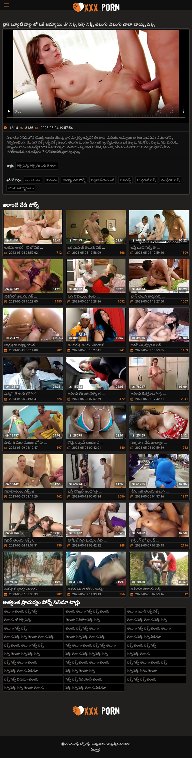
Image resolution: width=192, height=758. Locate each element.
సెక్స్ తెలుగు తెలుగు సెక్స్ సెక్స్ (24, 645)
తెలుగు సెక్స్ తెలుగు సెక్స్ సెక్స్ (147, 620)
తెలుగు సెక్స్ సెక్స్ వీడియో (144, 637)
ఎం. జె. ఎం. (33, 180)
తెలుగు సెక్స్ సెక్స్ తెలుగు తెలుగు (149, 628)
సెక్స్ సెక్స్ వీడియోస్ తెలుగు (84, 679)
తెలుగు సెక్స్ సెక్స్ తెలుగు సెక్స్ (85, 637)
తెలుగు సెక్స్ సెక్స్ (15, 628)
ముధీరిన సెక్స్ (170, 180)
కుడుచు (51, 180)
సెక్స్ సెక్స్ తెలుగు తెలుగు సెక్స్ (147, 662)
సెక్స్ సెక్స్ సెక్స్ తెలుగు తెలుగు (36, 166)
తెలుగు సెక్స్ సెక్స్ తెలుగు (82, 628)
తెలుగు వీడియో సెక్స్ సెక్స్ (83, 620)
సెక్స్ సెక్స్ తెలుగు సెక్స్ (80, 671)
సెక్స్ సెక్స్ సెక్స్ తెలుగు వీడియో (86, 688)
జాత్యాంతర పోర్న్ (74, 180)
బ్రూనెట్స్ (125, 180)
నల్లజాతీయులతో (102, 180)
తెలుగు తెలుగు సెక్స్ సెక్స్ (20, 611)
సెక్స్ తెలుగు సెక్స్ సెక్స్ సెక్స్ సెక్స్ (87, 654)
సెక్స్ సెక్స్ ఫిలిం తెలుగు (142, 671)
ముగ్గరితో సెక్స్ (146, 180)
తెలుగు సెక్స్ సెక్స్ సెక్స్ (78, 744)
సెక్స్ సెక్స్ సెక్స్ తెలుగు (141, 679)
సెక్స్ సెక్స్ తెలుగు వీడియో (21, 671)
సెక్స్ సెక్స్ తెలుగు (138, 654)
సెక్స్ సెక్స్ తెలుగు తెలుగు (20, 662)
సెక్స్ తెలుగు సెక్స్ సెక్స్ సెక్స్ (22, 654)
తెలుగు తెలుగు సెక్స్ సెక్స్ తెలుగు (87, 611)
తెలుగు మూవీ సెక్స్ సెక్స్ (143, 611)
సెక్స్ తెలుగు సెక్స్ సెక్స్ (141, 645)
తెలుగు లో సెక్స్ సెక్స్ (17, 620)
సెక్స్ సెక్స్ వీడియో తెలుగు (21, 679)
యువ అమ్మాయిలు (21, 188)
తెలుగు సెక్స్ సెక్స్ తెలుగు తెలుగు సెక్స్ (29, 637)
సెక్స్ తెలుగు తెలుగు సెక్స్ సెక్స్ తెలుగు (91, 645)
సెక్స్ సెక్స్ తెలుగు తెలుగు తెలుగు (87, 662)
